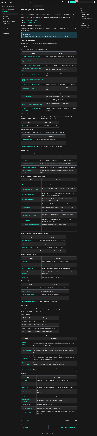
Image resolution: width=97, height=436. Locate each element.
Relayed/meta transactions (29, 391)
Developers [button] (5, 11)
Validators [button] (5, 26)
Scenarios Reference (85, 27)
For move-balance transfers (29, 163)
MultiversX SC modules (28, 199)
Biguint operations (27, 244)
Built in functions (26, 384)
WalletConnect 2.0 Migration (29, 100)
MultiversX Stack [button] (7, 18)
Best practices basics (27, 240)
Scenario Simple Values (28, 294)
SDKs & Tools (66, 36)
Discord (65, 2)
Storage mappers (26, 220)
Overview (24, 160)
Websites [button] (94, 2)
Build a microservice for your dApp (31, 65)
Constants (24, 380)
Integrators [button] (5, 28)
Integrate (30, 2)
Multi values (25, 251)
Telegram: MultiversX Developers (31, 22)
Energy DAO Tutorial (27, 93)
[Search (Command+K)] (84, 2)
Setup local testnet (27, 396)
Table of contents (83, 8)
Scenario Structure (27, 291)
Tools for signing (26, 143)
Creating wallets (26, 404)
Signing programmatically (28, 146)
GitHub (62, 2)
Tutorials (83, 10)
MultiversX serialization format (30, 189)
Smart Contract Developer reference (86, 19)
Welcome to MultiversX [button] (8, 6)
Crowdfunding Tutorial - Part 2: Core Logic (32, 75)
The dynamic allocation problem (30, 247)
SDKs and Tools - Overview (28, 126)
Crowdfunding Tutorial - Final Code (31, 84)
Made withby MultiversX (48, 434)
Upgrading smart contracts (29, 211)
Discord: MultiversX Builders (30, 20)
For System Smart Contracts (29, 167)
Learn (36, 2)
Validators (24, 2)
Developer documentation (85, 6)
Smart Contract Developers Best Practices (87, 22)
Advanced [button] (4, 31)
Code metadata (26, 207)
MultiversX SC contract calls (29, 204)
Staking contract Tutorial (28, 88)
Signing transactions (27, 139)
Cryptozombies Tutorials (28, 61)
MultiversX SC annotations (28, 194)
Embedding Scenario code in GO (30, 301)
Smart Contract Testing (85, 25)
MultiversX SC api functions (29, 215)
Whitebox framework (27, 268)
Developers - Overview (9, 14)
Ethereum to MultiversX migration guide (32, 104)
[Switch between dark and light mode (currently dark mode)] (92, 2)
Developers (17, 2)
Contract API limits (27, 412)
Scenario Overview (27, 287)
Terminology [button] (5, 33)
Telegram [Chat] (68, 2)
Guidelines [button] (6, 23)
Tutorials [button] (5, 16)
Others (82, 31)
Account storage (26, 387)
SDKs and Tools (84, 12)
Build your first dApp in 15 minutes (31, 56)
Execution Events (26, 350)
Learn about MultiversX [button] (8, 9)
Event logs (83, 29)
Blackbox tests (25, 265)
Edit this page (25, 420)
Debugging (25, 277)
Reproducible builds (27, 408)
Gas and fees (83, 16)
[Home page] (22, 6)
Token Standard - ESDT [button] (9, 21)
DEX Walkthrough (26, 96)
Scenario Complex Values (28, 298)
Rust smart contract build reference (31, 224)
